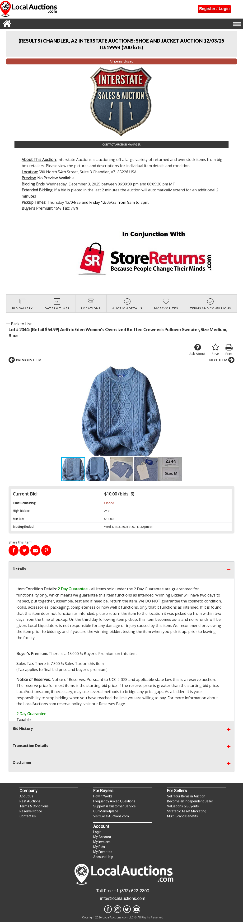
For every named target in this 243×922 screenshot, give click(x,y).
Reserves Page (112, 703)
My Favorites (102, 852)
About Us (26, 796)
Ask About (197, 350)
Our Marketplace (105, 811)
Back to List (19, 323)
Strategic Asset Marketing (186, 811)
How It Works (102, 796)
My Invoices (102, 842)
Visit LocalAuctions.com (111, 816)
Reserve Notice (30, 811)
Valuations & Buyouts (183, 806)
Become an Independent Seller (190, 801)
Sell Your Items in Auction (186, 796)
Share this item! (20, 542)
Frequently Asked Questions (114, 801)
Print (229, 350)
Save (215, 350)
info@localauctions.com (122, 898)
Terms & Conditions (34, 806)
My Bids (99, 847)
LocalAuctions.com (32, 691)
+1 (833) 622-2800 (131, 890)
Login (97, 832)
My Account (102, 837)
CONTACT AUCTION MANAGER (121, 144)
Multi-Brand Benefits (182, 816)
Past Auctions (29, 801)
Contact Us (27, 816)
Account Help (103, 857)
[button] (58, 411)
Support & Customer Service (114, 806)
